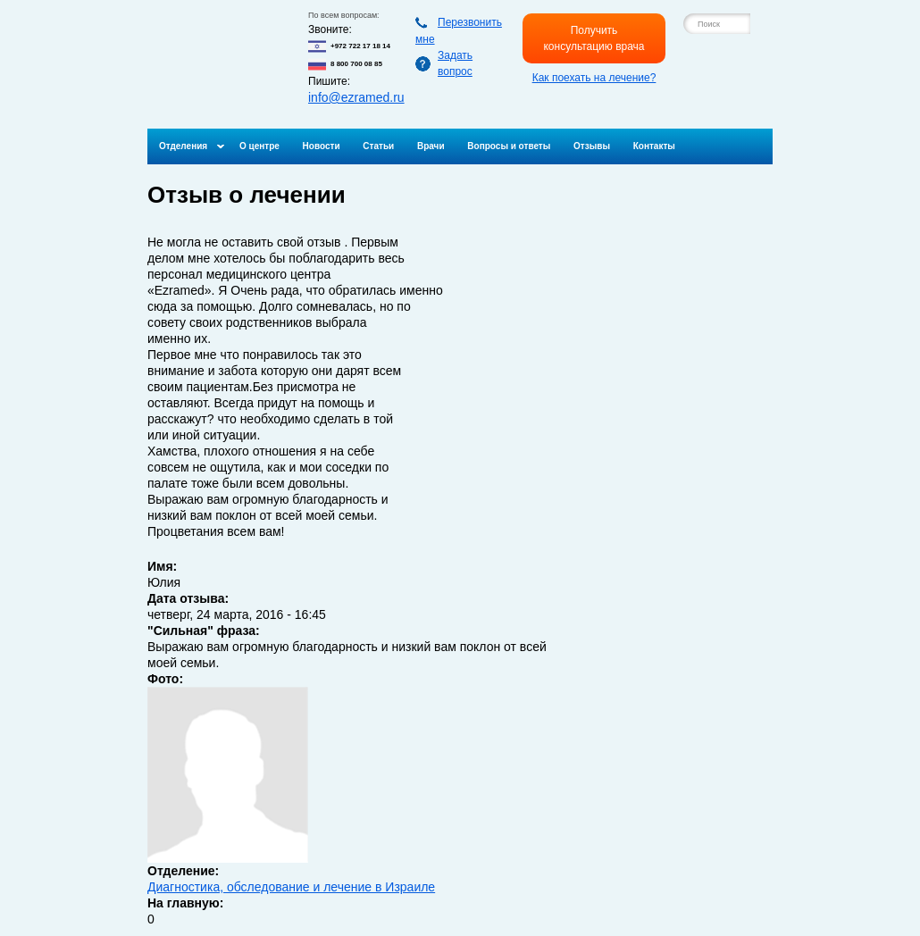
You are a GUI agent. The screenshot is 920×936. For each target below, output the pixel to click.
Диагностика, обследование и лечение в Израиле (291, 887)
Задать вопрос (455, 63)
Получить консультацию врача (593, 38)
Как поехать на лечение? (594, 77)
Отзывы (591, 146)
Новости (321, 146)
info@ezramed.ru (356, 97)
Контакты (654, 146)
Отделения (183, 146)
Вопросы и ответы (508, 146)
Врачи (431, 146)
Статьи (378, 146)
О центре (259, 146)
